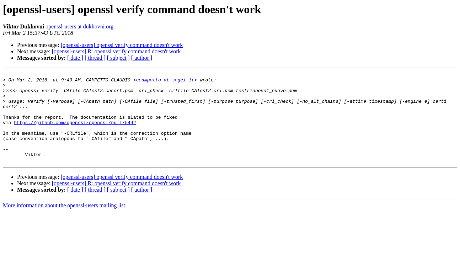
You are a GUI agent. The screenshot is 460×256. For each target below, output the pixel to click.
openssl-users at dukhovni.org (79, 26)
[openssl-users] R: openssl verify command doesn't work (116, 51)
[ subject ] (118, 58)
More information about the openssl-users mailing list (64, 223)
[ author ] (142, 58)
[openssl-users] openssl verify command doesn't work (122, 45)
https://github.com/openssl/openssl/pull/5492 (75, 133)
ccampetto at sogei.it (165, 82)
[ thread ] (95, 58)
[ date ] (75, 58)
